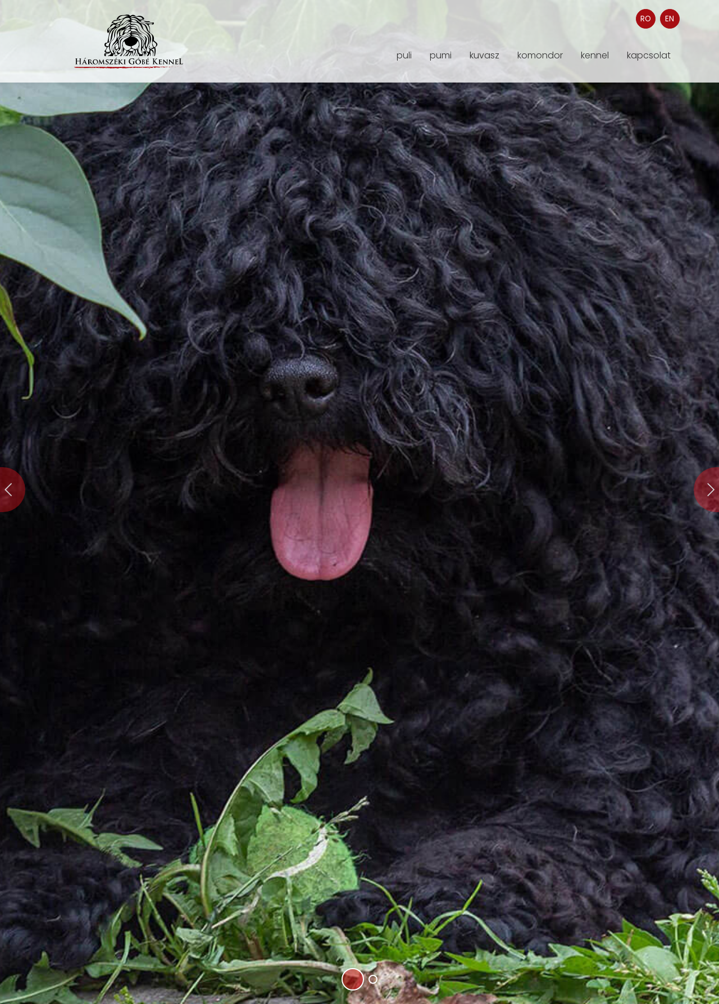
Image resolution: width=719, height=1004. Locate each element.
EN (669, 18)
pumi (441, 55)
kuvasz (484, 55)
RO (645, 18)
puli (404, 55)
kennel (595, 55)
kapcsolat (649, 55)
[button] (353, 979)
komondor (540, 55)
